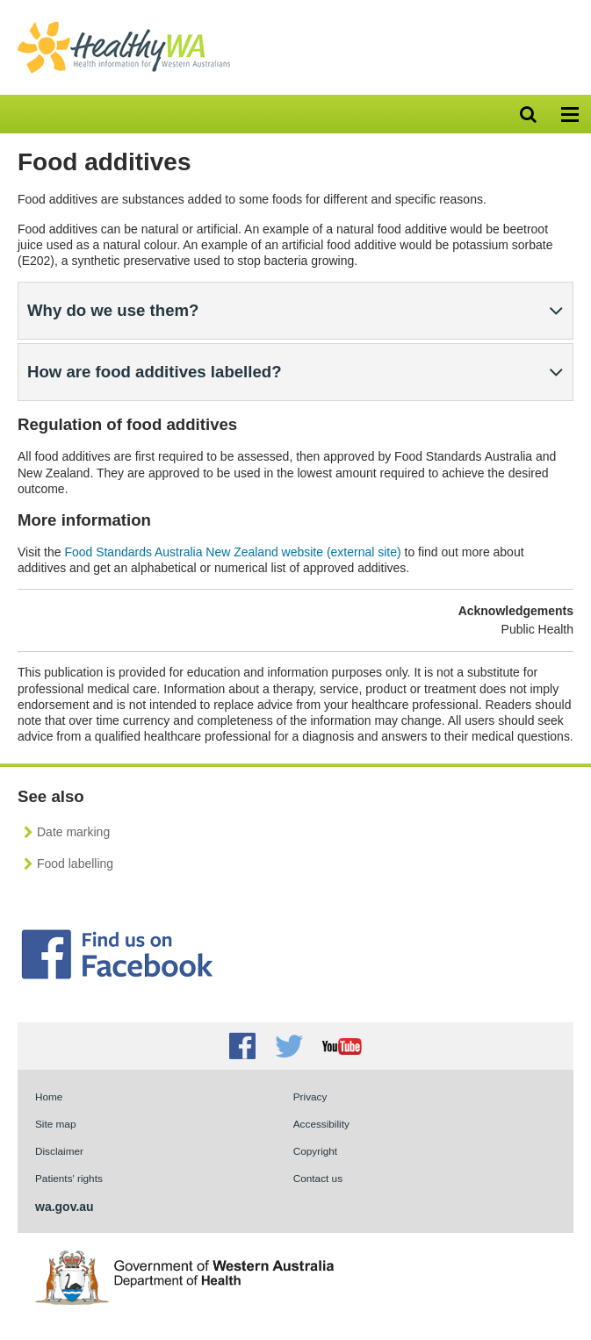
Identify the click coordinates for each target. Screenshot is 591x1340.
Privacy (310, 1096)
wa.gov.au (64, 1207)
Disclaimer (59, 1151)
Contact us (317, 1178)
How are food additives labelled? (154, 371)
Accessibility (321, 1123)
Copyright (315, 1151)
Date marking (73, 832)
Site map (55, 1123)
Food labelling (75, 863)
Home (48, 1096)
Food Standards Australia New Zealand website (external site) (232, 552)
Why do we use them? (112, 310)
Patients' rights (69, 1178)
